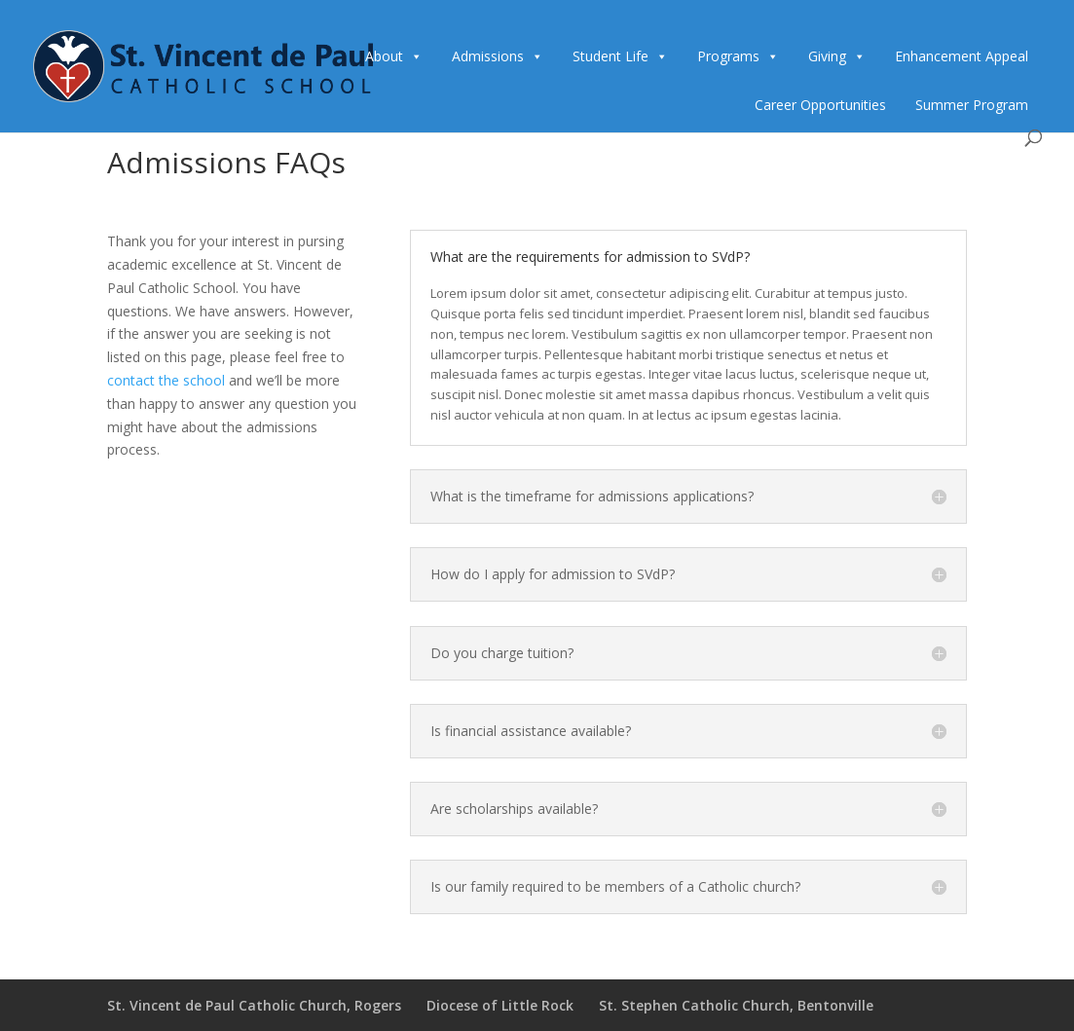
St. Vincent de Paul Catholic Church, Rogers (254, 1005)
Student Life (610, 56)
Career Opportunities (820, 104)
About (384, 56)
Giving (827, 56)
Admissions (488, 56)
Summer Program (971, 104)
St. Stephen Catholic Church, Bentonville (736, 1005)
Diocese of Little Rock (500, 1005)
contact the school (166, 380)
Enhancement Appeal (961, 56)
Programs (728, 56)
